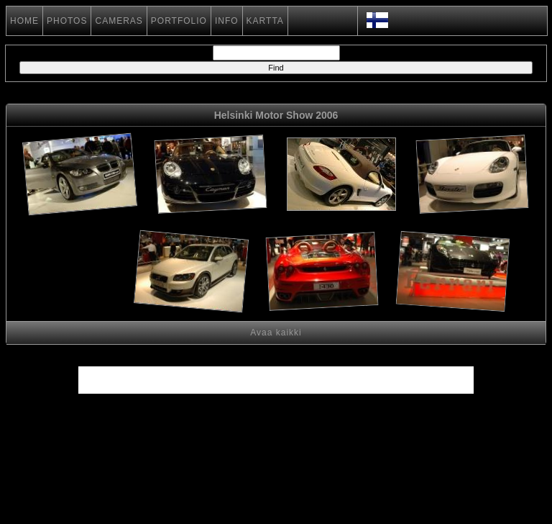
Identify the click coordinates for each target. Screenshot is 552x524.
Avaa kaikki (275, 333)
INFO (227, 21)
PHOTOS (67, 21)
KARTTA (265, 21)
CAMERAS (118, 21)
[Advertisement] (79, 274)
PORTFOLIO (179, 21)
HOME (24, 21)
